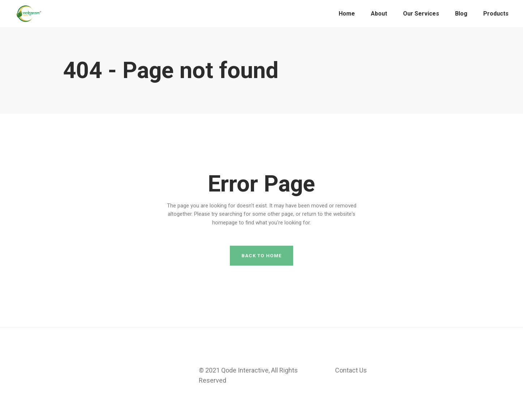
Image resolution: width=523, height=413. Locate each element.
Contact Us (351, 370)
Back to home (261, 255)
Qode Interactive (245, 370)
